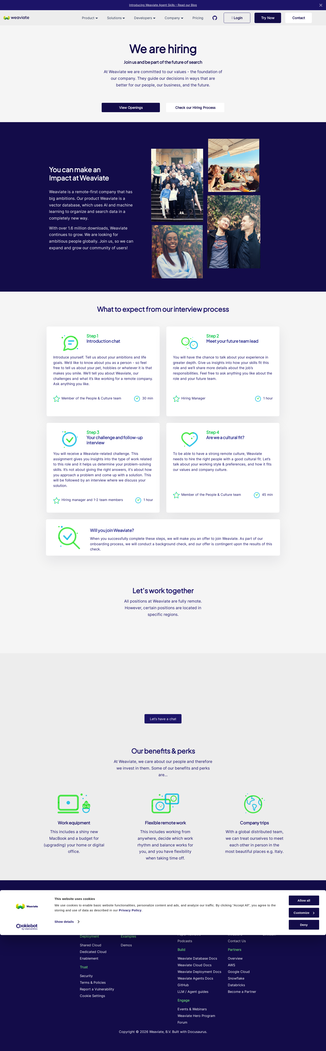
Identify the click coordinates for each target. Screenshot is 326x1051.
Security (86, 976)
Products (87, 914)
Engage (183, 1000)
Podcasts (185, 941)
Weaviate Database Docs (197, 958)
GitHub (183, 985)
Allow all (304, 1016)
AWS (231, 965)
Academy (185, 921)
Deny (304, 1040)
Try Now (267, 18)
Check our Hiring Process (195, 108)
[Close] (321, 5)
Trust (84, 967)
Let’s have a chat (163, 719)
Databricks (236, 985)
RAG (124, 908)
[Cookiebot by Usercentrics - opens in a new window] (27, 1043)
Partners (234, 950)
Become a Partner (242, 992)
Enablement (89, 958)
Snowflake (236, 978)
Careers (234, 914)
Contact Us (237, 941)
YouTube (269, 928)
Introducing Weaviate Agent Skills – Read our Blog (163, 5)
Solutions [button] (114, 18)
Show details (64, 1037)
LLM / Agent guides (193, 992)
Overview (235, 958)
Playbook (235, 928)
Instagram (270, 921)
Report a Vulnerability (97, 989)
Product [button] (88, 18)
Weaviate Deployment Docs (199, 972)
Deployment (89, 936)
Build (181, 950)
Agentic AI (129, 921)
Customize (304, 1028)
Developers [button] (143, 18)
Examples (128, 936)
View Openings (131, 108)
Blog (181, 914)
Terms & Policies (93, 982)
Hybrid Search (132, 914)
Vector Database (93, 908)
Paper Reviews (189, 934)
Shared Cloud (90, 945)
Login (237, 18)
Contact (298, 18)
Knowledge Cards (191, 928)
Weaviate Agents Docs (195, 978)
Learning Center (190, 908)
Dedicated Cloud (93, 952)
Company (235, 908)
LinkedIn (269, 934)
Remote (234, 921)
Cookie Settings (92, 996)
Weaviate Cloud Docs (194, 965)
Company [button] (172, 18)
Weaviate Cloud (92, 928)
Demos (126, 945)
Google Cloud (239, 972)
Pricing (198, 18)
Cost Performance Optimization (146, 928)
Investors (235, 934)
